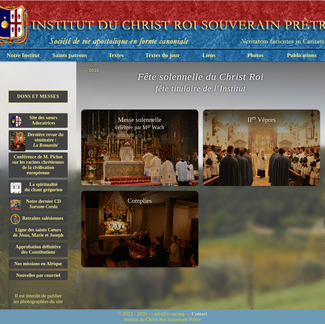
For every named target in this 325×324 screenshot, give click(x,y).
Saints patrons (69, 55)
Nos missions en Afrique (38, 263)
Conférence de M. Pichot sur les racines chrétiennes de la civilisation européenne (38, 164)
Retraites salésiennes (37, 218)
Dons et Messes (38, 96)
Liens (209, 55)
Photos (255, 55)
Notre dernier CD (36, 204)
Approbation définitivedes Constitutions (38, 249)
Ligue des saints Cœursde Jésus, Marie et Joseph (38, 232)
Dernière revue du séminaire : (37, 141)
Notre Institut (23, 55)
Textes (116, 55)
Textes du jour (162, 55)
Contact (199, 313)
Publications (302, 55)
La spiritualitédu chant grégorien (36, 187)
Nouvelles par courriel (38, 275)
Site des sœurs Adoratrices (34, 120)
